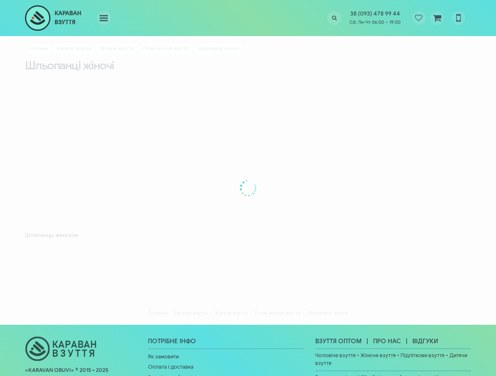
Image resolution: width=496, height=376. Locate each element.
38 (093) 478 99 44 (375, 13)
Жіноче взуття (378, 355)
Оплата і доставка (170, 367)
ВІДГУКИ (425, 341)
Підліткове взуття (422, 355)
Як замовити (163, 356)
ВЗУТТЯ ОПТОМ (338, 341)
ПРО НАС (387, 341)
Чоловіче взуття (335, 355)
